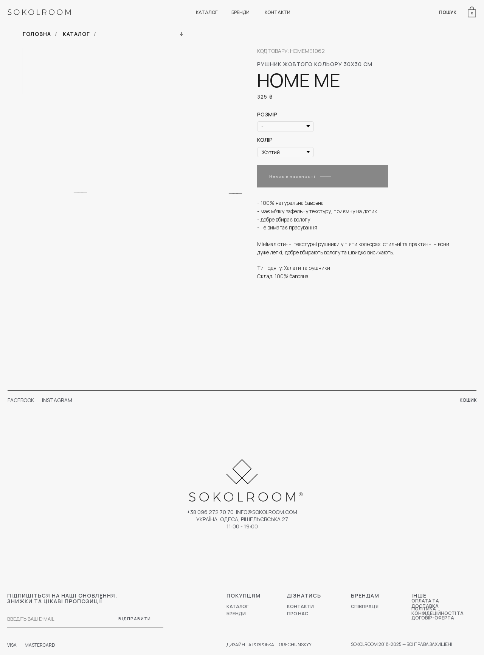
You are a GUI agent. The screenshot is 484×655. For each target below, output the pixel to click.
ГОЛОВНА (37, 33)
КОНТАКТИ (277, 12)
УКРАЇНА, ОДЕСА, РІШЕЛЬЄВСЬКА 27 (242, 519)
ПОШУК (447, 12)
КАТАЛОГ (207, 12)
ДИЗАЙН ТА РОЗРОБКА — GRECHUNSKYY (269, 644)
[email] (52, 618)
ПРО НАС (297, 613)
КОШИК (468, 400)
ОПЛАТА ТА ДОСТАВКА (425, 603)
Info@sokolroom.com (266, 512)
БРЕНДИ (240, 12)
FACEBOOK (21, 400)
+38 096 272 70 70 (210, 512)
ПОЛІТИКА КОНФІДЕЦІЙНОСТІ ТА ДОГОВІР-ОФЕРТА (437, 613)
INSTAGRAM (57, 400)
